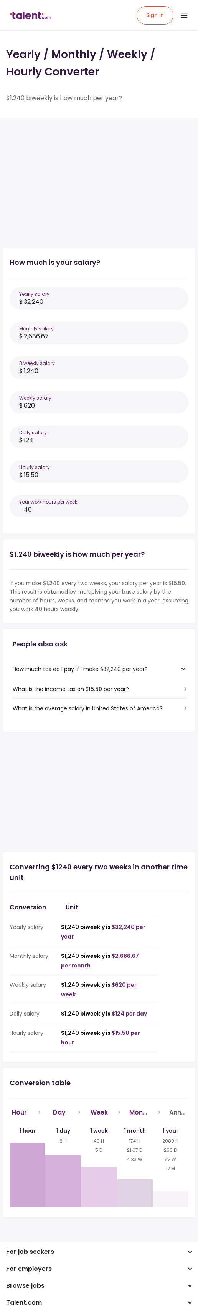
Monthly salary (36, 328)
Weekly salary (35, 398)
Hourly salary (34, 467)
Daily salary (33, 432)
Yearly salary (34, 294)
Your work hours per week (48, 502)
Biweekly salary (37, 363)
